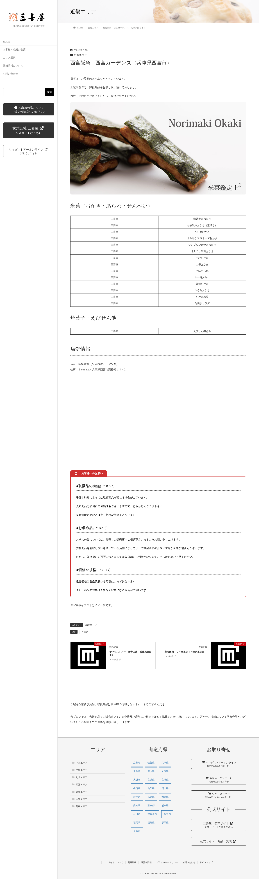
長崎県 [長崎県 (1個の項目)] (136, 831)
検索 (49, 92)
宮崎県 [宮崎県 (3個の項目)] (165, 779)
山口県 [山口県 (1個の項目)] (136, 788)
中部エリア (81, 770)
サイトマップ (206, 862)
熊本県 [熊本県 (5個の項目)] (165, 805)
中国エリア (81, 762)
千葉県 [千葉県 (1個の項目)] (136, 771)
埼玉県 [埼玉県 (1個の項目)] (151, 771)
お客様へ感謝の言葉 (14, 50)
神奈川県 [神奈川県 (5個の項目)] (152, 814)
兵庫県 (84, 631)
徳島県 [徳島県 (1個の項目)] (165, 796)
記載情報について (13, 66)
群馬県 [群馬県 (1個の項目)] (165, 822)
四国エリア (81, 784)
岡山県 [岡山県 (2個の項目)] (165, 788)
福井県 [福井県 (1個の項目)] (167, 814)
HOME (6, 42)
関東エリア (81, 806)
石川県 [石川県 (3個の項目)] (136, 814)
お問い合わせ (10, 74)
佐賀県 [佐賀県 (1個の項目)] (151, 762)
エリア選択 (9, 58)
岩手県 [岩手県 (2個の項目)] (136, 796)
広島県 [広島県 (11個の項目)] (151, 796)
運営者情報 (146, 862)
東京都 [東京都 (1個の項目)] (151, 805)
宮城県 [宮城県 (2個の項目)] (151, 779)
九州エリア (81, 777)
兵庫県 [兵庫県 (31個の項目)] (165, 762)
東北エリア (81, 792)
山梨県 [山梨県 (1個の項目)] (151, 788)
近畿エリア (80, 55)
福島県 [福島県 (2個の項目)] (151, 822)
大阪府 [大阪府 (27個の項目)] (136, 779)
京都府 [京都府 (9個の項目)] (136, 762)
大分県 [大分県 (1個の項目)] (165, 771)
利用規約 (132, 862)
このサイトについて (113, 862)
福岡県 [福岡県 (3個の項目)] (136, 822)
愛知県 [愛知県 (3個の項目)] (136, 805)
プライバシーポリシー (167, 862)
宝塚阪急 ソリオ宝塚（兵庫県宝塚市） (186, 652)
